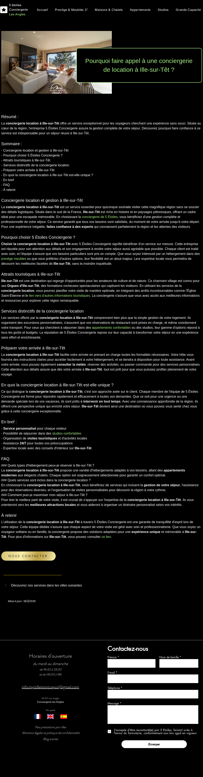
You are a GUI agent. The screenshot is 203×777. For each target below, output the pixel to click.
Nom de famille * (170, 657)
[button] (6, 585)
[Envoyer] (154, 744)
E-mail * (113, 672)
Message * (114, 703)
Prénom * (113, 657)
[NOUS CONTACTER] (28, 556)
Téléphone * (115, 688)
